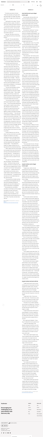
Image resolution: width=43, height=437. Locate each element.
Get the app (33, 1)
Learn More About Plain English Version (27, 392)
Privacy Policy (3, 429)
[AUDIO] (35, 5)
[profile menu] (40, 2)
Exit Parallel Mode (40, 5)
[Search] (17, 1)
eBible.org (5, 201)
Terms (6, 429)
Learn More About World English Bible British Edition (11, 202)
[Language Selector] (37, 2)
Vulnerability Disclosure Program (5, 430)
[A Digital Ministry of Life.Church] (21, 422)
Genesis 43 (6, 5)
